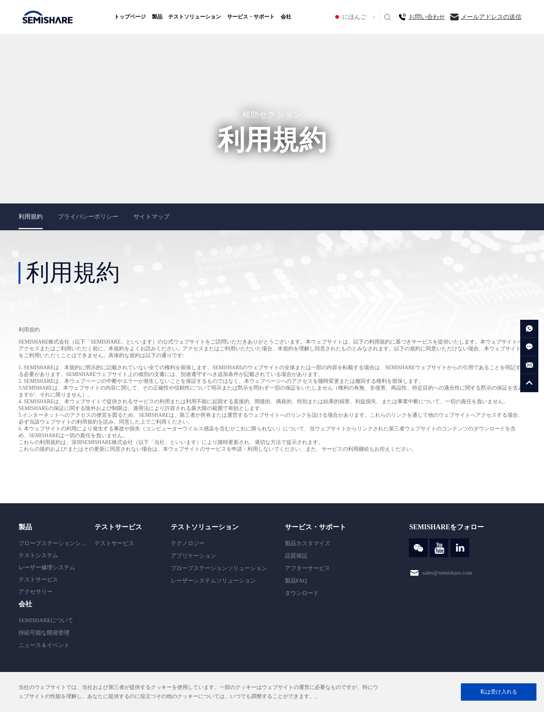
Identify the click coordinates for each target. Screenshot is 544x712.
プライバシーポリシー (88, 216)
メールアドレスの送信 (491, 17)
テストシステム (38, 555)
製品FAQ (296, 581)
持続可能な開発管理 (44, 633)
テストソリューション (194, 17)
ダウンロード (302, 593)
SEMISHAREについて (46, 620)
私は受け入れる (498, 692)
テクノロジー (188, 543)
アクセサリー (36, 592)
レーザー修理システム (47, 567)
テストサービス (38, 579)
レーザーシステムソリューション (213, 581)
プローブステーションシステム (55, 543)
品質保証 (296, 556)
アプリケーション (193, 556)
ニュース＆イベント (44, 645)
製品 (157, 17)
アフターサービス (307, 568)
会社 (286, 17)
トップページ (130, 17)
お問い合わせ (427, 17)
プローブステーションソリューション (219, 568)
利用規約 (31, 216)
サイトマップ (151, 216)
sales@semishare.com (447, 572)
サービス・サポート (251, 17)
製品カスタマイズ (307, 543)
